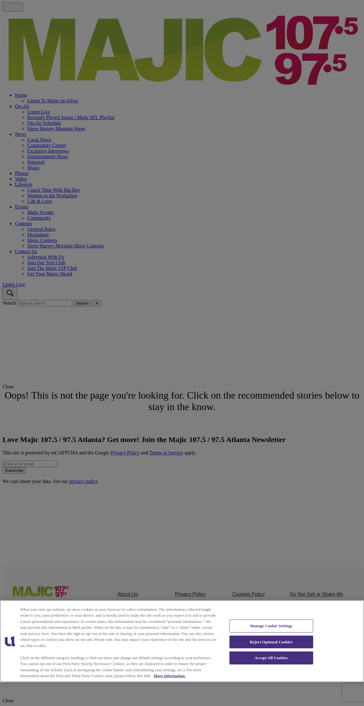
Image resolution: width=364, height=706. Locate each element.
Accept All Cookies (271, 657)
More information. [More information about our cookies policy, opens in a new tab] (170, 675)
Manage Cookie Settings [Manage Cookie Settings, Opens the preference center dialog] (271, 625)
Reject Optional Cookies (271, 642)
